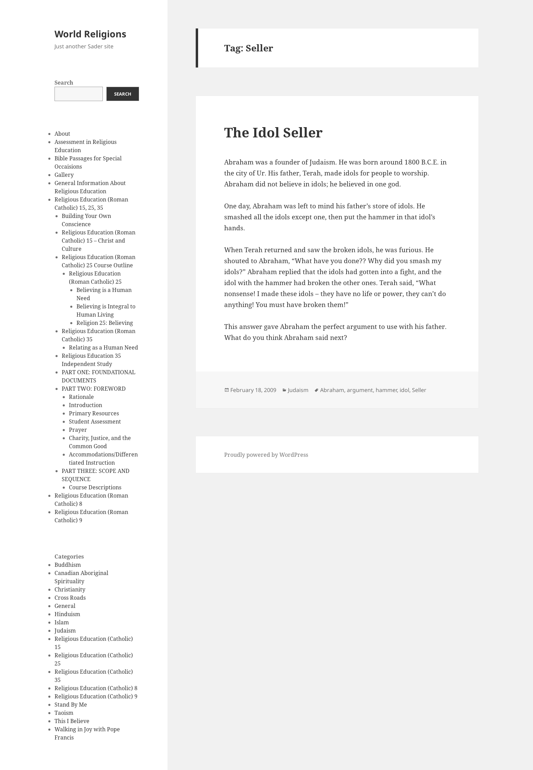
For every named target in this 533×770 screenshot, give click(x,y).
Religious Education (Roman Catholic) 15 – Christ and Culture (98, 241)
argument (360, 390)
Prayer (78, 429)
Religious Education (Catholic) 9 (95, 696)
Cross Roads (70, 597)
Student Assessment (95, 421)
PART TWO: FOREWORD (94, 388)
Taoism (63, 713)
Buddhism (67, 565)
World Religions (90, 33)
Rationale (81, 397)
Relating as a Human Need (103, 347)
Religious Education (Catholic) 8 (95, 688)
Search (63, 82)
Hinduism (67, 614)
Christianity (69, 589)
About (62, 133)
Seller (419, 390)
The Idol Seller (273, 132)
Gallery (64, 175)
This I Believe (71, 721)
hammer (386, 390)
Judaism (65, 630)
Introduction (85, 405)
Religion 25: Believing (104, 323)
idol (404, 390)
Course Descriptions (95, 487)
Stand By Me (70, 704)
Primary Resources (94, 413)
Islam (61, 622)
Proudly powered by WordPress (266, 455)
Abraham (332, 390)
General (64, 606)
